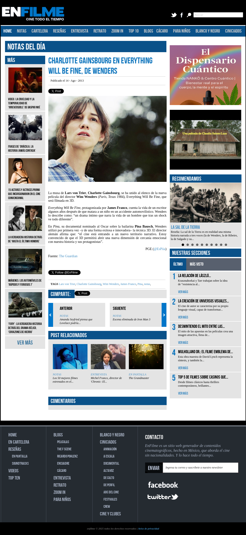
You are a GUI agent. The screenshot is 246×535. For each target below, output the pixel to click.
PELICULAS (63, 442)
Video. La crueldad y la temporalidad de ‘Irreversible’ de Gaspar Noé (25, 99)
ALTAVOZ (109, 470)
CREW (107, 506)
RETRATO (99, 31)
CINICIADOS (233, 31)
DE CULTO (109, 478)
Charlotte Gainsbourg (88, 284)
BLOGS (148, 31)
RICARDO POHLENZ (67, 456)
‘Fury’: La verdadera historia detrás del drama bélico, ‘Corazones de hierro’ (25, 324)
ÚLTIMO (178, 264)
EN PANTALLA (137, 374)
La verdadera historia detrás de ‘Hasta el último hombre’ (25, 235)
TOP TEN (14, 478)
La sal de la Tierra (185, 227)
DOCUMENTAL (111, 463)
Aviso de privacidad (148, 528)
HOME (7, 31)
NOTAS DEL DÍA (26, 47)
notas (146, 284)
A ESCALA (109, 456)
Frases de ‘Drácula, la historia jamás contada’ (25, 145)
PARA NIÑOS (181, 31)
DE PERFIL (109, 485)
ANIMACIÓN (110, 449)
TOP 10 (134, 31)
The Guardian (68, 256)
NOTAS (21, 31)
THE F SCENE (64, 449)
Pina (139, 284)
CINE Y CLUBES (110, 514)
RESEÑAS (59, 31)
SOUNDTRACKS (20, 463)
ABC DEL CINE (111, 492)
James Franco (128, 284)
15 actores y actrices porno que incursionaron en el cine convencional (25, 190)
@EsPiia (159, 249)
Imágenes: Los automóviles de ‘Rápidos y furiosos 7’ (25, 279)
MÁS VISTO (196, 264)
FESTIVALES (110, 499)
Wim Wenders (110, 284)
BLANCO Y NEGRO (208, 31)
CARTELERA (40, 31)
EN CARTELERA (18, 442)
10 (226, 245)
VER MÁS (25, 342)
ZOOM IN (117, 31)
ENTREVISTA (79, 31)
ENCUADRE (63, 463)
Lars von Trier (67, 284)
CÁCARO (162, 31)
